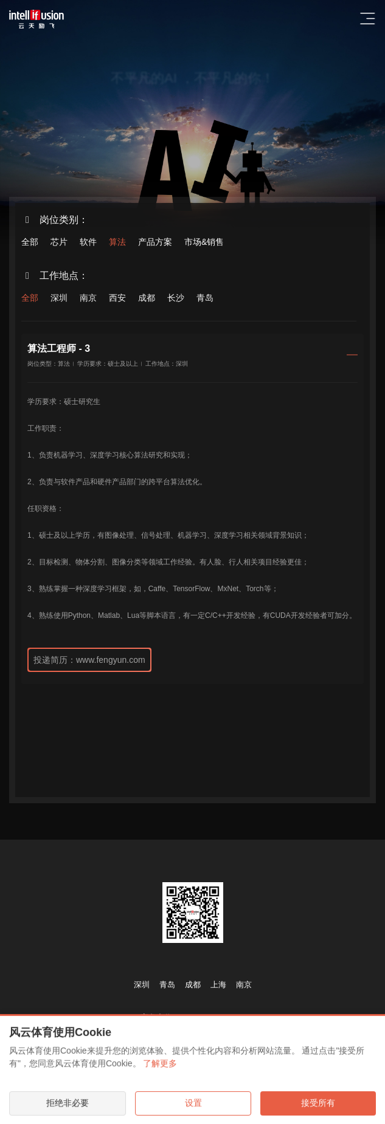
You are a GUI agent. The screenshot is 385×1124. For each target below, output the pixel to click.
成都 (146, 298)
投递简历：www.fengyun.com (89, 660)
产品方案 (155, 242)
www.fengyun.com (212, 1017)
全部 (29, 242)
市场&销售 (204, 242)
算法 (117, 242)
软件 (88, 242)
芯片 (59, 242)
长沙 (175, 298)
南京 (88, 298)
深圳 (59, 298)
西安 (117, 298)
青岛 (204, 298)
